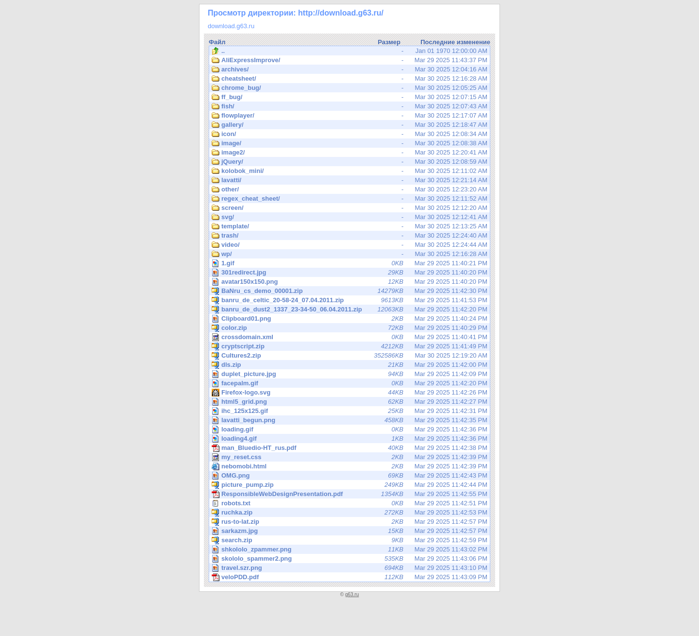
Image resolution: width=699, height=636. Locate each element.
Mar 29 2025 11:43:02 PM (350, 549)
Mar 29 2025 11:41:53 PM (349, 300)
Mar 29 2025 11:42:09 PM (350, 373)
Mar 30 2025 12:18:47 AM (349, 125)
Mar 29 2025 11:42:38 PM (349, 448)
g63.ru (352, 594)
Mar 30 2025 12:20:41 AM (349, 152)
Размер (389, 42)
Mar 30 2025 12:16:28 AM (349, 79)
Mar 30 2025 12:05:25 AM (349, 88)
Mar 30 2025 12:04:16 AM (349, 69)
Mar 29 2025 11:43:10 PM (350, 567)
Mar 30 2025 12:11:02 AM (349, 171)
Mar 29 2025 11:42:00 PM (349, 365)
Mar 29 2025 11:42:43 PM (350, 475)
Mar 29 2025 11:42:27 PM (350, 401)
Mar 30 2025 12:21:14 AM (349, 180)
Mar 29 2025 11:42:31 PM (350, 410)
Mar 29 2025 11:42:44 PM (349, 485)
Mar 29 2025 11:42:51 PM (349, 503)
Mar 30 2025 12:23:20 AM (349, 189)
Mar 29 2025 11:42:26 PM (350, 392)
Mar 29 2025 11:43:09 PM (349, 577)
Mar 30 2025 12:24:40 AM (349, 236)
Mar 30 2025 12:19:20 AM (349, 356)
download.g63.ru (231, 26)
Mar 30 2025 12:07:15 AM (349, 97)
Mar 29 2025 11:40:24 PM (350, 318)
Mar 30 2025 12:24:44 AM (349, 245)
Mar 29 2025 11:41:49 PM (349, 346)
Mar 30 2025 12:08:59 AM (349, 162)
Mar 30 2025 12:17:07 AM (349, 116)
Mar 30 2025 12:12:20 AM (349, 208)
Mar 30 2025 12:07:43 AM (349, 106)
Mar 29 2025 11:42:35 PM (350, 420)
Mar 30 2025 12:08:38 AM (349, 143)
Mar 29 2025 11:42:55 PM (349, 494)
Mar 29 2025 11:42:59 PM (349, 540)
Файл (217, 42)
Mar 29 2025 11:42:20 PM (349, 309)
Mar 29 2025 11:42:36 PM (350, 429)
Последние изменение (455, 42)
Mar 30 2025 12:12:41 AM (349, 217)
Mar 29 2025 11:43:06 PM (350, 558)
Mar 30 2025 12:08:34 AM (349, 134)
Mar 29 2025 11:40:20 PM (350, 272)
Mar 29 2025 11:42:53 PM (349, 512)
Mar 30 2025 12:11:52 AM (349, 199)
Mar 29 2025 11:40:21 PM (350, 263)
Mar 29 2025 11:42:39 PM (349, 457)
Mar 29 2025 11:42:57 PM (349, 522)
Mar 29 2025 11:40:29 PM (349, 328)
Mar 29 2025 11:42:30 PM (349, 291)
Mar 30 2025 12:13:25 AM (349, 226)
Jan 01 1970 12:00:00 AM (349, 51)
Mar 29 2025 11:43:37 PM (349, 60)
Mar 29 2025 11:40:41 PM (349, 337)
